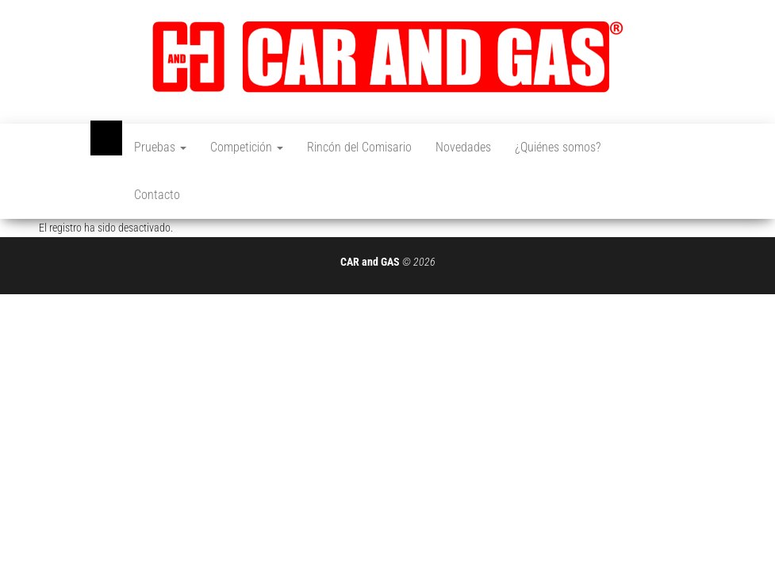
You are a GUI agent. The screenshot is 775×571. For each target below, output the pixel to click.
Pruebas (160, 147)
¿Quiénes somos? (557, 147)
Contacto (157, 194)
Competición (246, 147)
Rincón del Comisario (359, 147)
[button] (388, 57)
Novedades (463, 147)
